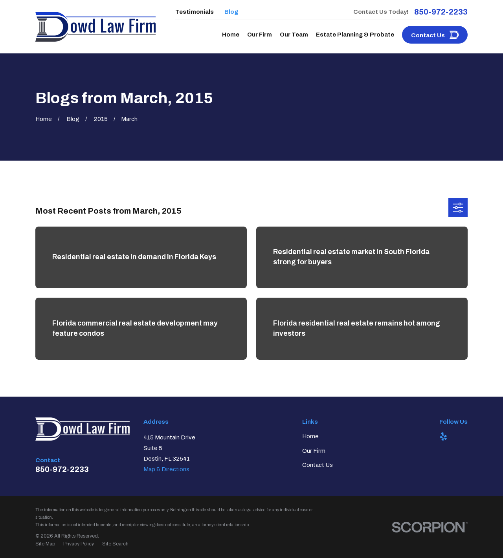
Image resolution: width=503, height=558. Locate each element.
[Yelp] (443, 436)
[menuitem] (45, 544)
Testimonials (194, 12)
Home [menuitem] (230, 34)
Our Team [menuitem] (294, 34)
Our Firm (313, 451)
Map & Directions (166, 469)
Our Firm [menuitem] (259, 34)
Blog (231, 12)
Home (310, 436)
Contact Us (317, 465)
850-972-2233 (441, 12)
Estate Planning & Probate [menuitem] (355, 34)
